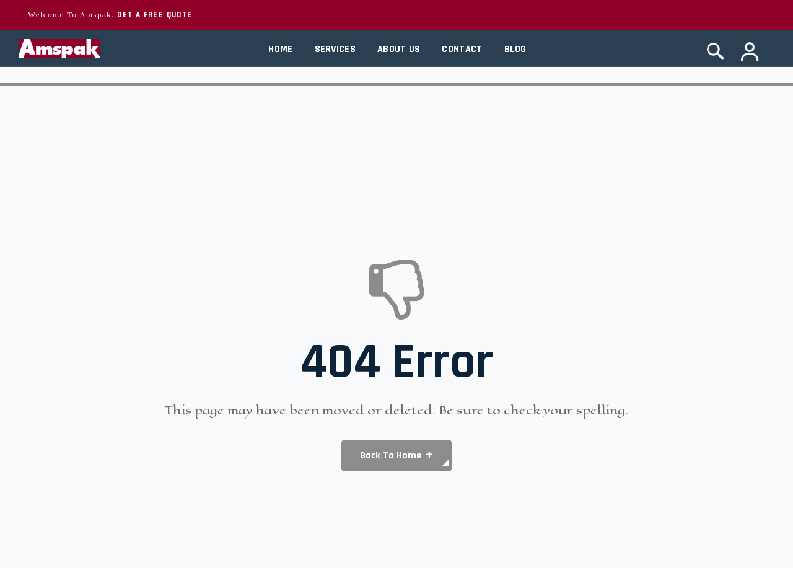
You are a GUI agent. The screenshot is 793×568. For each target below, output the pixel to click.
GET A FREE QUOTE (154, 15)
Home (280, 49)
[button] (396, 455)
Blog (515, 49)
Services (335, 49)
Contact (462, 49)
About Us (398, 49)
